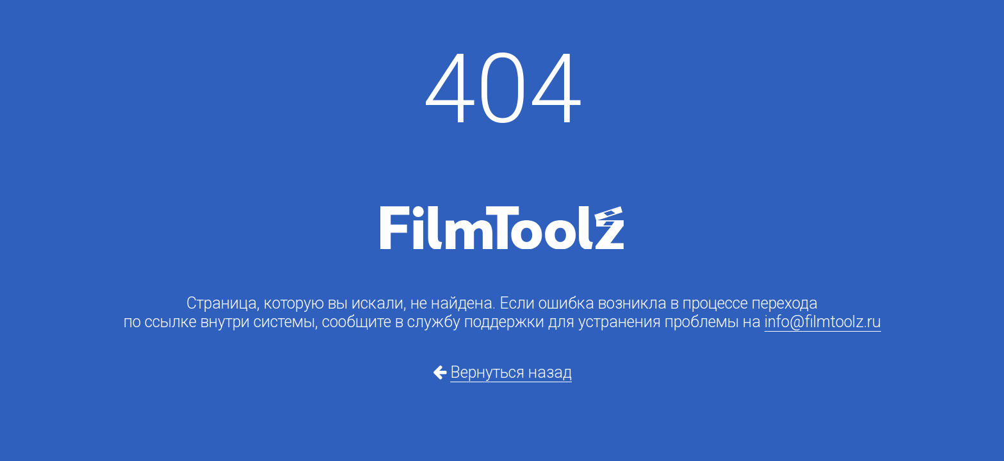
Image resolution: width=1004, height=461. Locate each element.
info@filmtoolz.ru (823, 321)
